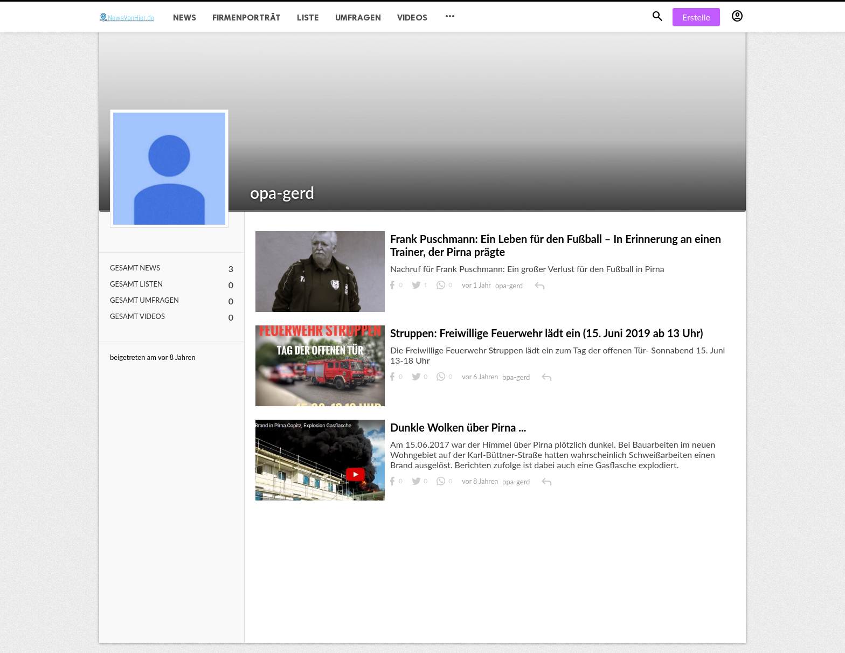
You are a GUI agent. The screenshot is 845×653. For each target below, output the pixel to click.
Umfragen (358, 17)
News (184, 17)
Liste (308, 17)
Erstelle (696, 17)
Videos (412, 17)
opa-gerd (282, 192)
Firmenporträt (246, 17)
